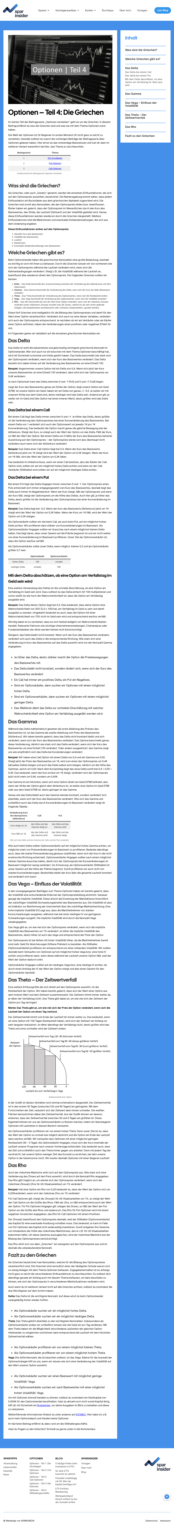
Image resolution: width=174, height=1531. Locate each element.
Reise (6, 1474)
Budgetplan (43, 1405)
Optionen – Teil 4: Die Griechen (40, 1485)
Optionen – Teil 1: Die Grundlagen (40, 1465)
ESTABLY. (81, 1414)
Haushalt (7, 1471)
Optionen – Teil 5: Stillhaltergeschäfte (39, 1491)
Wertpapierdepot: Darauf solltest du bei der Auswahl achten (66, 1499)
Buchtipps (108, 10)
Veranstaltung (10, 1463)
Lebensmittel (10, 1467)
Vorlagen (142, 10)
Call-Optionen (55, 168)
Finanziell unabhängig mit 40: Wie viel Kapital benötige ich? (66, 1481)
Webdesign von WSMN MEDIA (18, 1521)
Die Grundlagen (55, 158)
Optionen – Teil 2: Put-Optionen (40, 1471)
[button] (43, 10)
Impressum (165, 1521)
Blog (83, 1472)
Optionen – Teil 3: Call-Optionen (38, 1478)
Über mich (125, 10)
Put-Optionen (55, 163)
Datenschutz (151, 1521)
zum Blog (162, 10)
